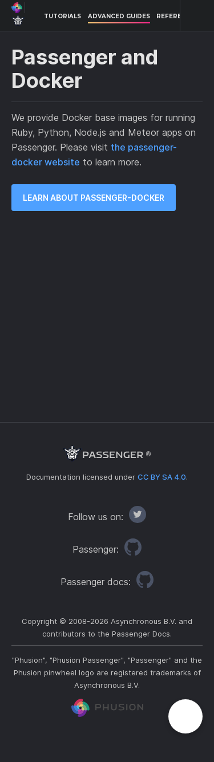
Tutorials (62, 16)
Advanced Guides (119, 16)
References (177, 16)
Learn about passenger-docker (93, 197)
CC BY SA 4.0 (162, 476)
